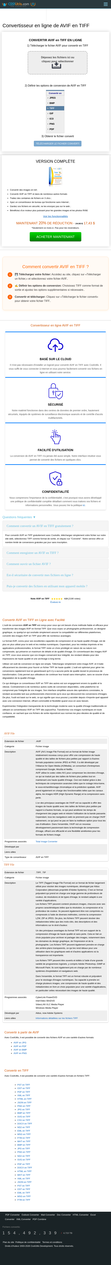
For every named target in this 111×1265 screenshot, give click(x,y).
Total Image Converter (46, 841)
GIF (51, 113)
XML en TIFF (23, 1095)
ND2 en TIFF (23, 1127)
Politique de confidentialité (27, 1242)
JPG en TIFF (23, 1109)
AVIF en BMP (20, 1049)
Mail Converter (48, 1215)
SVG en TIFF (23, 1116)
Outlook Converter (30, 1215)
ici (84, 505)
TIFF (51, 108)
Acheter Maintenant (55, 237)
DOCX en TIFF (24, 1123)
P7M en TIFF (23, 1138)
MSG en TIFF (24, 1134)
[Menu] (105, 4)
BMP (52, 103)
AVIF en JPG (20, 1042)
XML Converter (23, 1219)
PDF (51, 129)
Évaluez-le (55, 602)
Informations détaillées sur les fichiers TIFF (57, 1018)
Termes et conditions (52, 1242)
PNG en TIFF (24, 1106)
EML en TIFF (23, 1131)
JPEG (52, 97)
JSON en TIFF (24, 1102)
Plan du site (8, 1242)
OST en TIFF (23, 1088)
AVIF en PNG (20, 1053)
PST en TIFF (23, 1085)
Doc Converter (64, 1215)
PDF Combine (39, 1219)
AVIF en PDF (20, 1046)
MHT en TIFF (24, 1141)
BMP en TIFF (24, 1113)
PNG (51, 124)
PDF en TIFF (23, 1092)
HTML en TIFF (24, 1099)
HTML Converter (81, 1215)
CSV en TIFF (23, 1120)
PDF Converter (12, 1215)
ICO (51, 118)
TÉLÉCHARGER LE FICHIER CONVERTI (57, 143)
